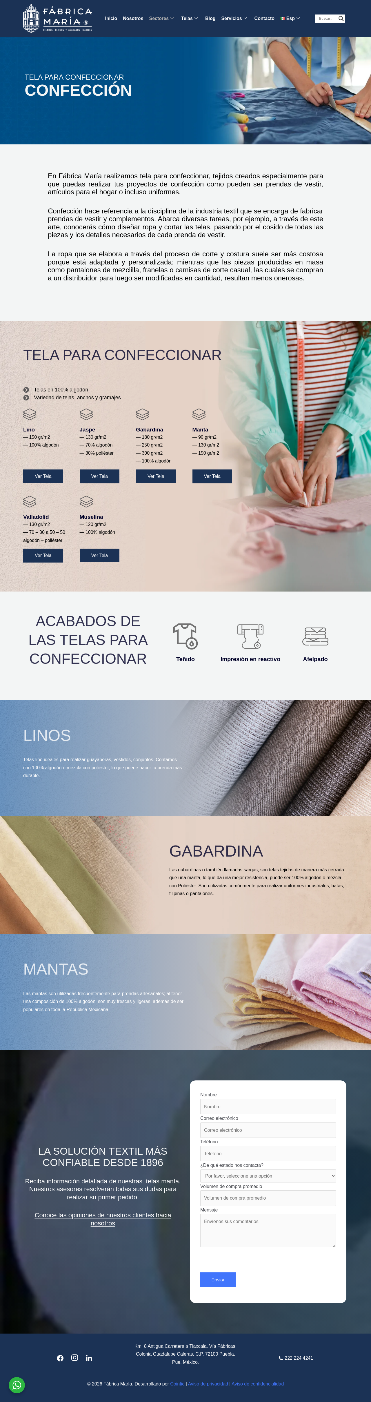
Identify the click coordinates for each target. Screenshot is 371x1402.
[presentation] (244, 1261)
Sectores (161, 18)
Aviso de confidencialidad (258, 1383)
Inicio (111, 18)
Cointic (177, 1383)
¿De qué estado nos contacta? (268, 1172)
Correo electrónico (268, 1127)
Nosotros (133, 18)
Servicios (234, 18)
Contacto (264, 18)
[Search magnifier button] (341, 18)
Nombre (268, 1103)
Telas (189, 18)
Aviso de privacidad (208, 1383)
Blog (210, 18)
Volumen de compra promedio (268, 1195)
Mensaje (268, 1228)
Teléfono (268, 1150)
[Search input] (327, 18)
